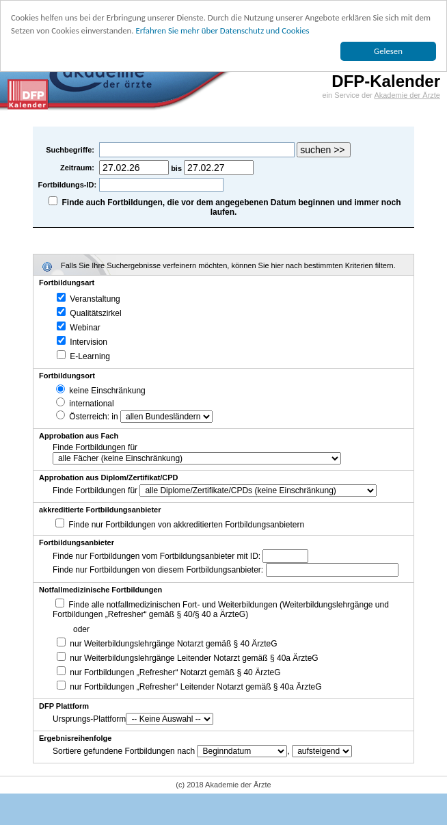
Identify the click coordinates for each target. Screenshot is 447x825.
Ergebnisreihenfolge (75, 738)
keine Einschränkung (101, 390)
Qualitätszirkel (89, 313)
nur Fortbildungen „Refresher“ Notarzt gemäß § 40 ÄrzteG (168, 672)
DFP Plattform (64, 706)
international (85, 403)
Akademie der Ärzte (407, 95)
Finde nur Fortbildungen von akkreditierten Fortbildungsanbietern (186, 524)
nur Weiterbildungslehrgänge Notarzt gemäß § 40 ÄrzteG (167, 644)
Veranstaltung (88, 299)
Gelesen (388, 51)
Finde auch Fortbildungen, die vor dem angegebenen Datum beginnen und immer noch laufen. (231, 207)
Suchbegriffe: (71, 150)
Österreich (81, 416)
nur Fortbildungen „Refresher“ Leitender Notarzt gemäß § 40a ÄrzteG (189, 687)
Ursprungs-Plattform (89, 719)
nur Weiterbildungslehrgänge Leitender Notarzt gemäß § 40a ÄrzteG (188, 658)
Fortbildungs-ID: (67, 185)
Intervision (82, 342)
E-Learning (83, 356)
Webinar (78, 327)
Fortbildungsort (67, 375)
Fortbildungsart (66, 282)
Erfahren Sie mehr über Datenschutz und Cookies (222, 30)
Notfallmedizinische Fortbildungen (100, 590)
